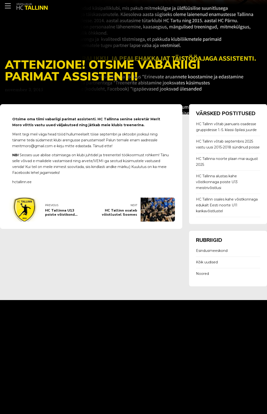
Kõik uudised (207, 262)
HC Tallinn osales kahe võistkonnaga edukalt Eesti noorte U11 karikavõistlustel (227, 205)
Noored (202, 273)
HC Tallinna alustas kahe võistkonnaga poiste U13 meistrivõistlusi (217, 182)
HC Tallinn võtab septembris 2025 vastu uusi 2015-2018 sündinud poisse (228, 144)
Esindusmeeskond (212, 250)
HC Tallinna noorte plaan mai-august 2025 (227, 162)
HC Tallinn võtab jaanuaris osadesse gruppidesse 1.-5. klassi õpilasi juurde (226, 127)
